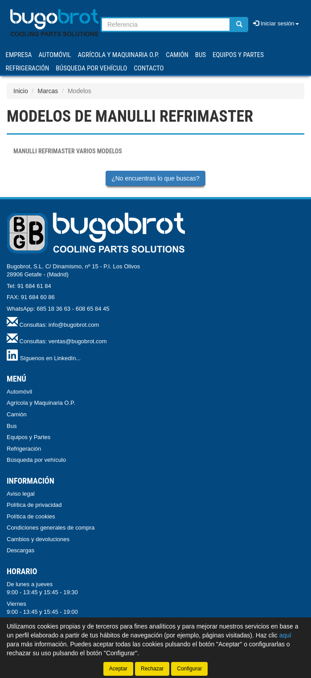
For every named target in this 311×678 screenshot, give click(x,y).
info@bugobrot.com (74, 324)
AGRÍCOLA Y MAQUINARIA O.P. (119, 55)
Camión (17, 414)
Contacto (149, 68)
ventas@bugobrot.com (78, 341)
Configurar (189, 669)
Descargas (20, 550)
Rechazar (152, 669)
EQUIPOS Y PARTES (238, 55)
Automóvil (19, 391)
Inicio (20, 91)
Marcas (47, 91)
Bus (11, 426)
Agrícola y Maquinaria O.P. (41, 402)
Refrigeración (24, 448)
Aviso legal (21, 493)
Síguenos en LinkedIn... (50, 358)
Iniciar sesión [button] (276, 23)
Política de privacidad (34, 504)
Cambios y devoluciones (38, 539)
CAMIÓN (177, 55)
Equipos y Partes (28, 437)
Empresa (19, 55)
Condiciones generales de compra (50, 527)
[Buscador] (166, 24)
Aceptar (118, 669)
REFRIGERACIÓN (27, 68)
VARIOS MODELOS (67, 151)
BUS (200, 55)
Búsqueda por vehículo (91, 68)
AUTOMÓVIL (54, 55)
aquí (285, 635)
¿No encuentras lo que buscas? (155, 178)
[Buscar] (239, 24)
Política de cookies (31, 516)
